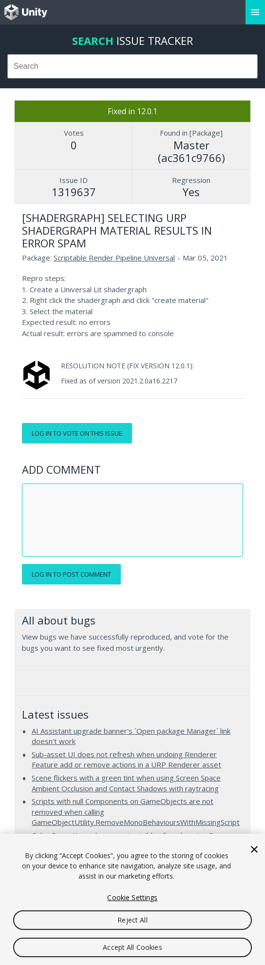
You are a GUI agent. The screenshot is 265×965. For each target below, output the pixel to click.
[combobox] (132, 66)
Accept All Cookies (132, 947)
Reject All (132, 920)
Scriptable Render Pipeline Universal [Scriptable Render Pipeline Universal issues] (114, 257)
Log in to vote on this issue (77, 433)
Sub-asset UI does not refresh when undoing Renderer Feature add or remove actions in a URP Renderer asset (126, 759)
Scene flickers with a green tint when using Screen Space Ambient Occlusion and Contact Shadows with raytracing (126, 783)
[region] (132, 899)
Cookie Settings (132, 897)
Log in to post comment (71, 574)
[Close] (254, 849)
